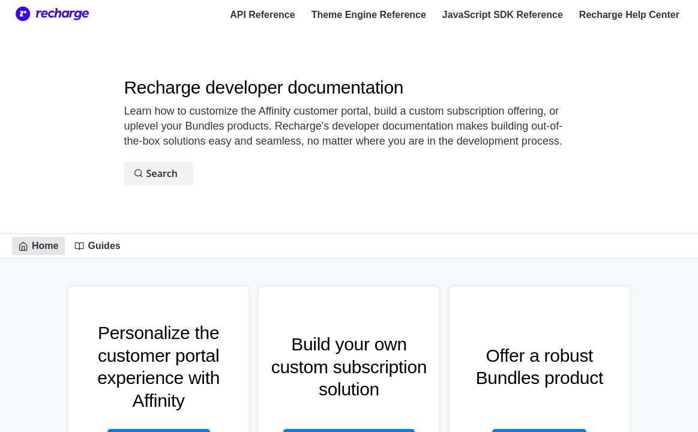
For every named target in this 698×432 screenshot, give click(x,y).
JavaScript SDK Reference (502, 15)
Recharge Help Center (629, 15)
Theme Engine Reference (368, 15)
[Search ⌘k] (158, 173)
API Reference (262, 15)
